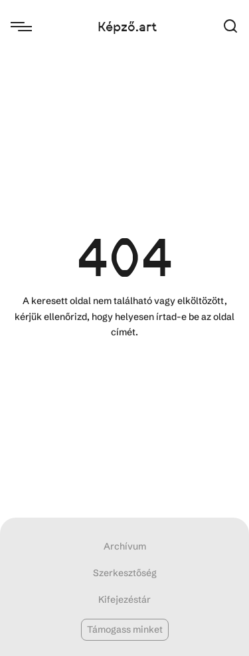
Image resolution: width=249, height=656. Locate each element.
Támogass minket (125, 629)
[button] (230, 27)
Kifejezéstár (124, 599)
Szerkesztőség (125, 573)
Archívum (125, 546)
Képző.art (127, 27)
